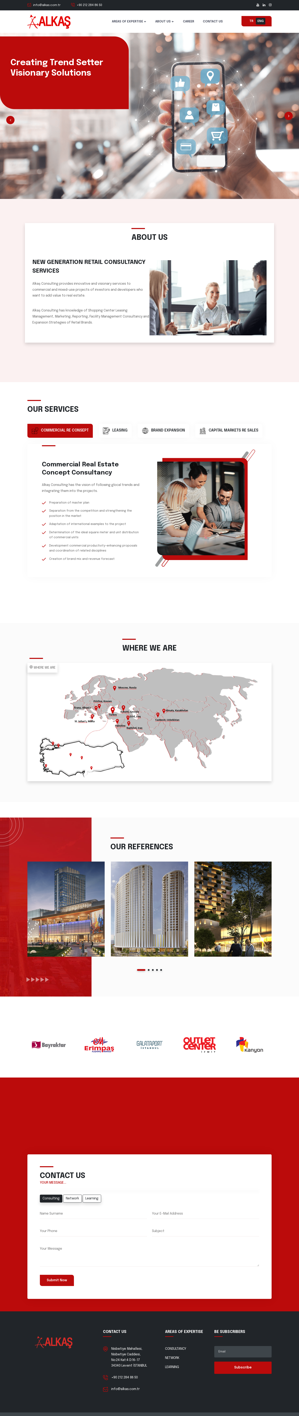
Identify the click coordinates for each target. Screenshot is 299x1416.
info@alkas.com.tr (47, 5)
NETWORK (172, 1358)
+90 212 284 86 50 (89, 5)
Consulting (51, 1198)
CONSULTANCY (175, 1349)
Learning (91, 1198)
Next (288, 116)
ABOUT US (163, 21)
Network (72, 1198)
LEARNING (172, 1367)
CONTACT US (213, 21)
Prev (10, 120)
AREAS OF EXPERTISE (127, 21)
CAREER (188, 21)
